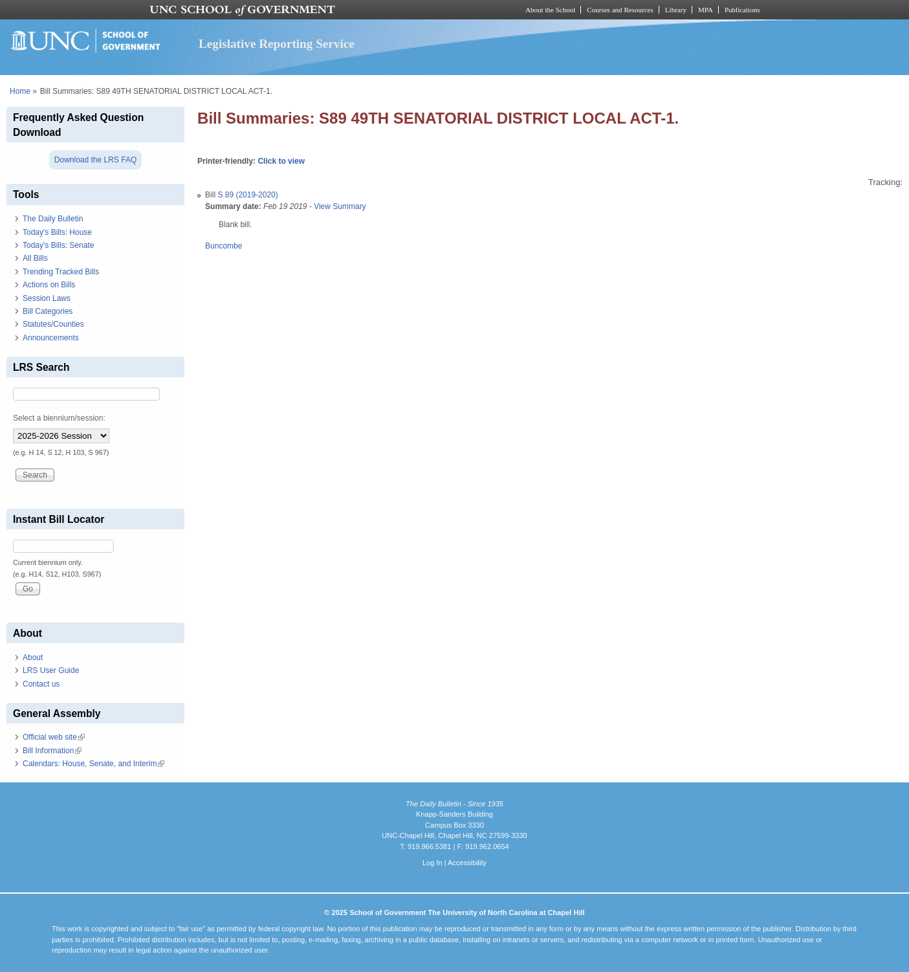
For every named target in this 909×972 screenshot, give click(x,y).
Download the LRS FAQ (95, 159)
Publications (742, 10)
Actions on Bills (49, 284)
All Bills (35, 258)
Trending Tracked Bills (61, 271)
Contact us (41, 684)
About (33, 657)
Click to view (281, 161)
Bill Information (52, 750)
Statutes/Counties (53, 324)
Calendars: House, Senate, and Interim (93, 763)
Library (675, 10)
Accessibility (467, 863)
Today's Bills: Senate (58, 245)
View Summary (340, 206)
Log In (432, 863)
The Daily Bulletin (53, 218)
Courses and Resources (620, 10)
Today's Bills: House (57, 232)
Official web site (54, 737)
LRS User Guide (51, 670)
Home (20, 91)
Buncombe (223, 245)
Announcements (51, 337)
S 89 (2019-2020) (247, 194)
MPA (705, 10)
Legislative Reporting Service (277, 43)
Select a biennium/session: (59, 418)
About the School (550, 10)
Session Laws (47, 298)
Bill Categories (47, 311)
